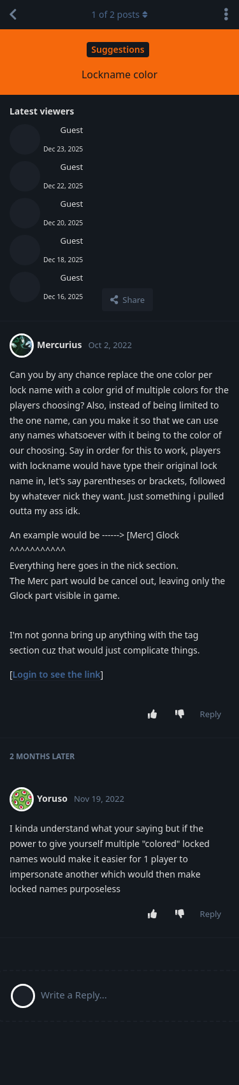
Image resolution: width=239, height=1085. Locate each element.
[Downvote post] (182, 715)
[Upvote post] (154, 715)
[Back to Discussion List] (12, 14)
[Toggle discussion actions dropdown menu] (226, 14)
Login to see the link (57, 674)
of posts (119, 14)
